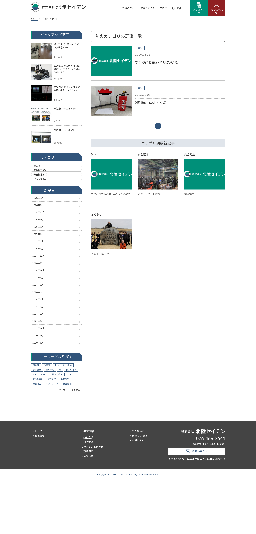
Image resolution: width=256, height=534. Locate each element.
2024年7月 (40, 330)
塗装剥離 (88, 504)
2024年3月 (40, 357)
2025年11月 (41, 231)
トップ (38, 484)
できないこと (127, 7)
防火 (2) (38, 168)
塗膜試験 (88, 509)
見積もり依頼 (139, 489)
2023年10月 (41, 375)
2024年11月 (41, 294)
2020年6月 (40, 393)
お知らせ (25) (41, 191)
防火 (53, 18)
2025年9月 (40, 249)
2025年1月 (40, 276)
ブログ (145, 7)
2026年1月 (40, 222)
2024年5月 (40, 348)
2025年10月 (41, 240)
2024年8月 (40, 321)
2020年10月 (41, 384)
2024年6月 (40, 339)
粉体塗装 (88, 495)
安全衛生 (191, 155)
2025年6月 (40, 258)
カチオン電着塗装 (93, 500)
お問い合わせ (139, 493)
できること (106, 7)
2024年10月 (41, 303)
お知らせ (98, 218)
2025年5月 (40, 267)
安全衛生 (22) (41, 183)
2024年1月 (40, 366)
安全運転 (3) (41, 176)
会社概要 (161, 7)
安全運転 (144, 155)
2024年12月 (41, 285)
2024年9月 (40, 312)
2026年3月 (40, 213)
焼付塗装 (88, 490)
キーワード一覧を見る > (70, 443)
